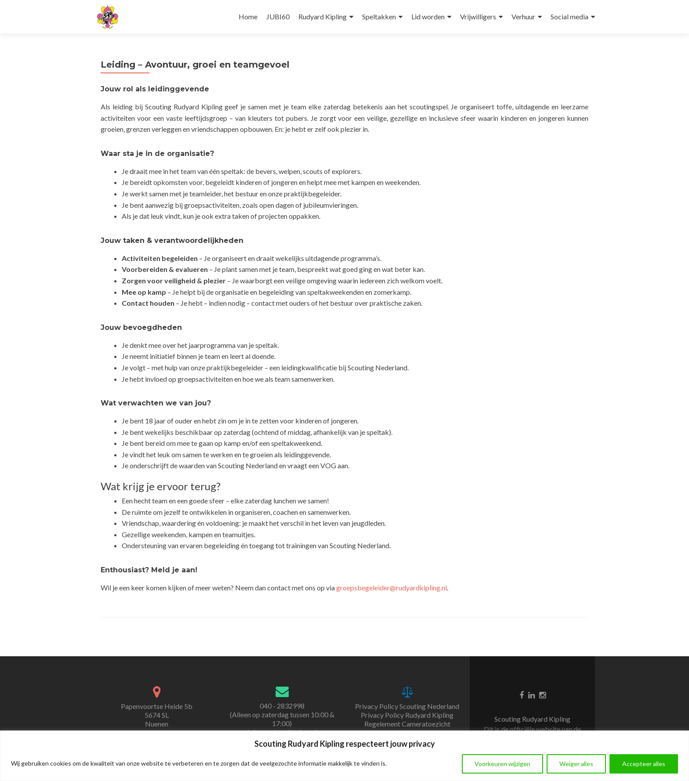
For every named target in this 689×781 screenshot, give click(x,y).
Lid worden (428, 16)
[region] (344, 755)
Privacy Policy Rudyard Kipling (407, 715)
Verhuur (523, 16)
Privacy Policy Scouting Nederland (407, 706)
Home (248, 16)
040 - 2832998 (282, 705)
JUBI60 (278, 16)
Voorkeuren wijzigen (502, 763)
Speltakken (379, 16)
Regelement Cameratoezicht (407, 724)
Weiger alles (576, 763)
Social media (569, 16)
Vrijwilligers (478, 16)
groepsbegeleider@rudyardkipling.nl (391, 587)
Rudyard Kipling (322, 16)
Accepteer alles (643, 763)
